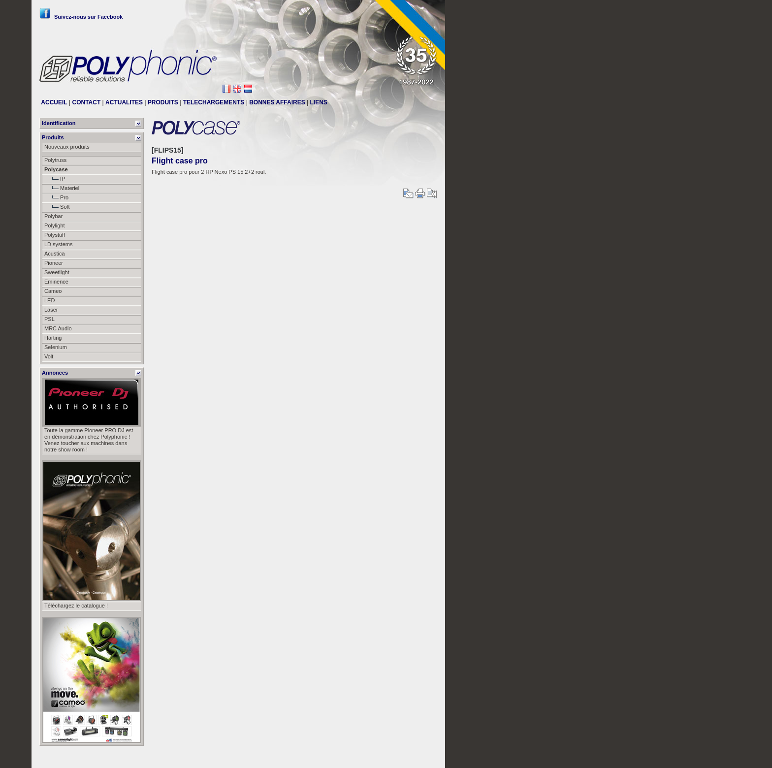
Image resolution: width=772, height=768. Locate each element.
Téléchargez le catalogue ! (76, 605)
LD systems (58, 244)
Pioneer (53, 263)
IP (54, 179)
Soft (57, 207)
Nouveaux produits (67, 147)
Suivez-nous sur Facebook (81, 17)
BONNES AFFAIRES (277, 102)
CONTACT (86, 102)
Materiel (61, 188)
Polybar (53, 216)
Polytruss (55, 160)
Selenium (55, 347)
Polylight (54, 225)
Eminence (56, 282)
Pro (56, 197)
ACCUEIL (54, 102)
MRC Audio (58, 328)
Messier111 (423, 757)
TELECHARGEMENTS (214, 102)
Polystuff (54, 235)
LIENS (318, 102)
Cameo (53, 291)
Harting (53, 338)
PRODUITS (163, 102)
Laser (51, 310)
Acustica (54, 253)
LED (49, 300)
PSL (49, 319)
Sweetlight (56, 272)
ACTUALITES (124, 102)
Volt (48, 356)
